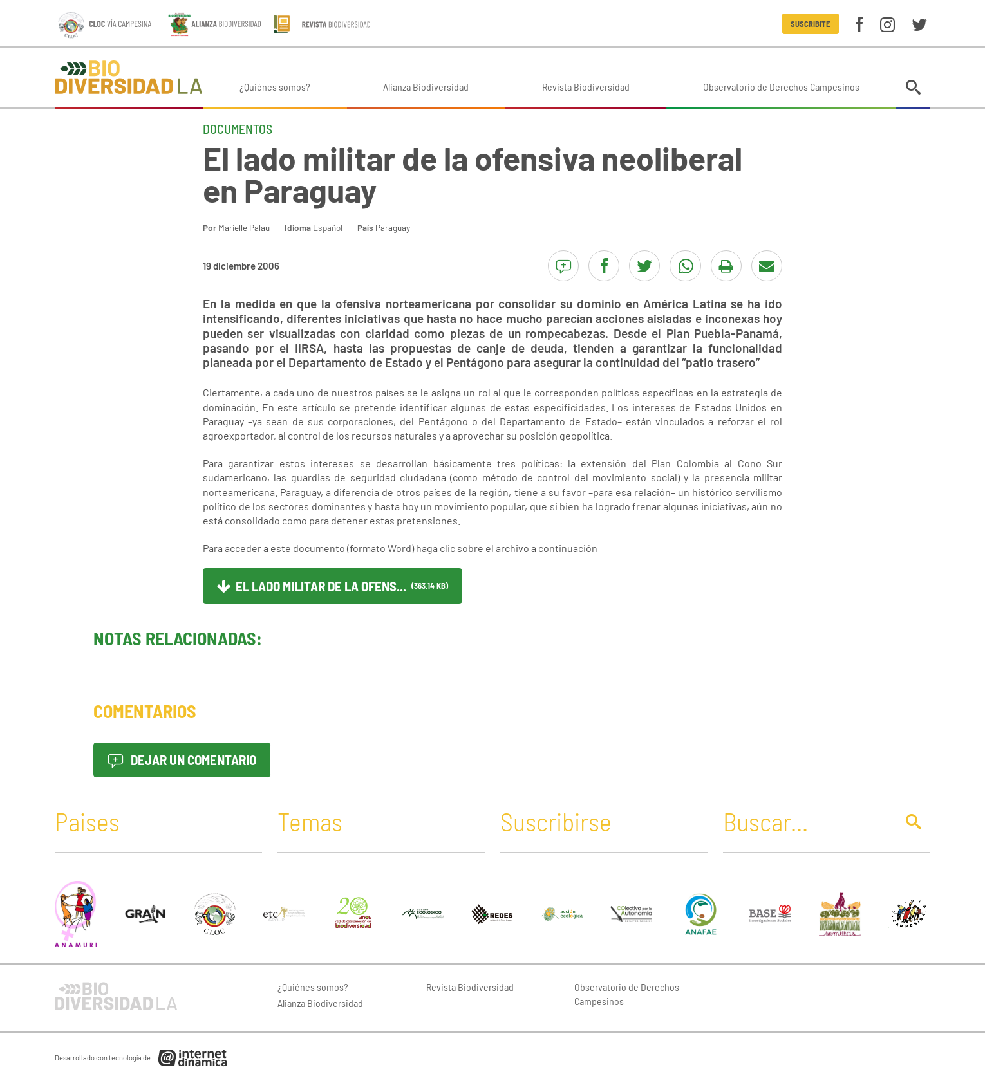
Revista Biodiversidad (586, 86)
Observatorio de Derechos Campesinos (781, 86)
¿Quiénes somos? (274, 86)
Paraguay (392, 227)
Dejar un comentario (182, 760)
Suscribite (810, 24)
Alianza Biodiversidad (426, 86)
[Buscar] (806, 821)
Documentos (237, 128)
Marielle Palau (244, 227)
